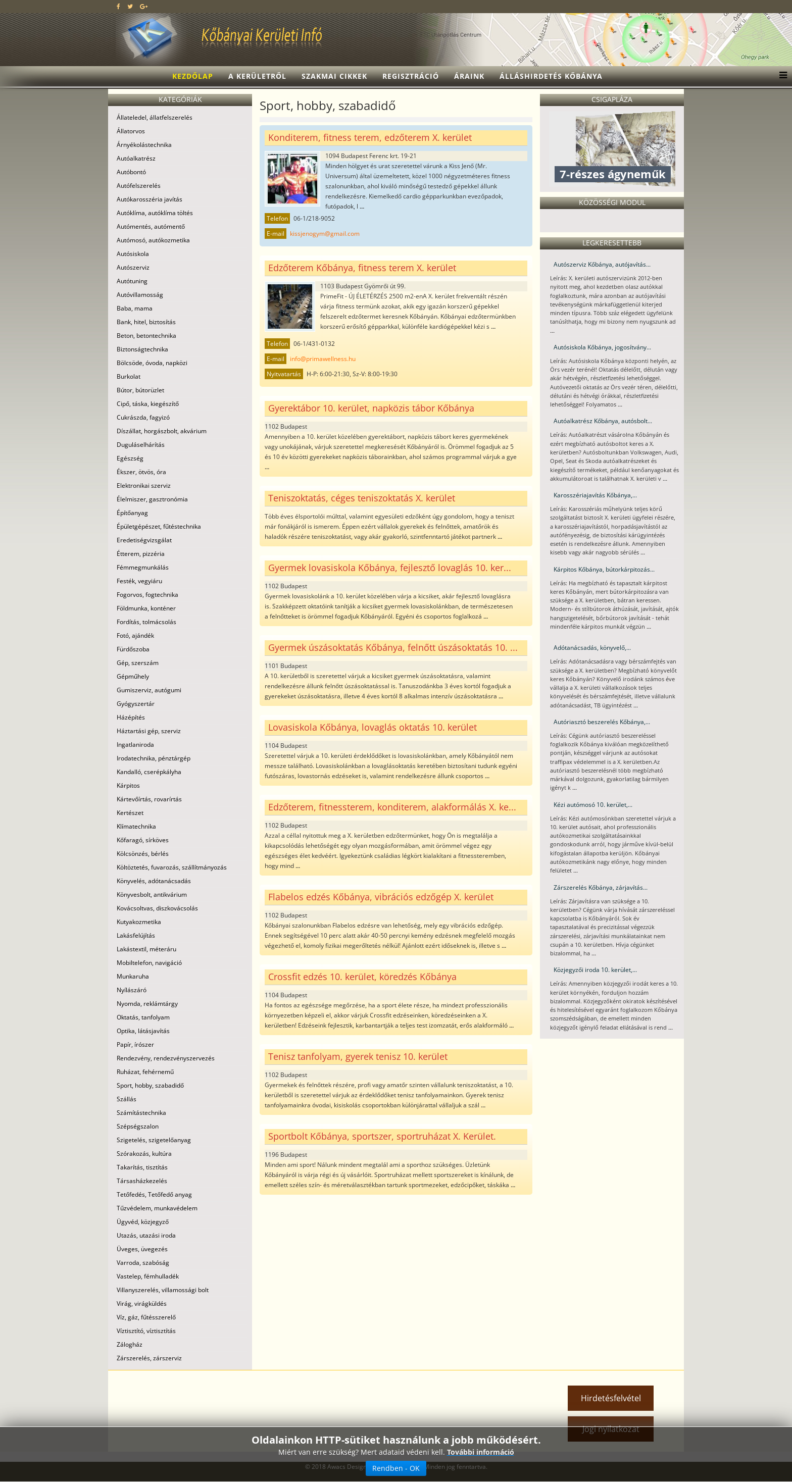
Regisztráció (410, 76)
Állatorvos (131, 131)
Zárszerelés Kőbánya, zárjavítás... (601, 887)
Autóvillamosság (140, 294)
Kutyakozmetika (139, 921)
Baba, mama (135, 308)
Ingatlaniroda (135, 744)
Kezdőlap (192, 76)
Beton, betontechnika (146, 335)
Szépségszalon (138, 1126)
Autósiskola (133, 253)
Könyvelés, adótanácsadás (154, 881)
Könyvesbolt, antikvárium (152, 894)
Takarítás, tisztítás (142, 1167)
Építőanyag (132, 512)
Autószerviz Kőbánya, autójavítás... (602, 264)
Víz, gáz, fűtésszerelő (146, 1317)
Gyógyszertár (136, 703)
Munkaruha (133, 976)
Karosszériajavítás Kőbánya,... (595, 495)
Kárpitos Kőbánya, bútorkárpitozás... (604, 569)
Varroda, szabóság (143, 1262)
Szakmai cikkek (334, 76)
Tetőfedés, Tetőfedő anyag (154, 1194)
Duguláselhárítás (141, 444)
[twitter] (130, 6)
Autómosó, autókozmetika (153, 240)
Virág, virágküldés (142, 1303)
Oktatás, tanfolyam (143, 1017)
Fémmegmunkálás (143, 567)
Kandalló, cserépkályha (149, 772)
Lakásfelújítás (136, 935)
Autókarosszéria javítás (149, 199)
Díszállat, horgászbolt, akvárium (162, 431)
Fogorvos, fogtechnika (147, 594)
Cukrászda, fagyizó (143, 417)
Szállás (126, 1099)
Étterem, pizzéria (141, 553)
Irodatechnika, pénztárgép (153, 758)
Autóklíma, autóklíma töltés (155, 213)
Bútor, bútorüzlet (140, 390)
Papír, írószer (135, 1044)
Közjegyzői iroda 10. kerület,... (595, 969)
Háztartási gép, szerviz (149, 731)
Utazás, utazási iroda (146, 1235)
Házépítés (131, 717)
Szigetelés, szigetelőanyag (154, 1140)
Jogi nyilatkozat (610, 1429)
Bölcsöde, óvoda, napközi (152, 363)
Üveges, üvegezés (142, 1249)
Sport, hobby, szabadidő (150, 1085)
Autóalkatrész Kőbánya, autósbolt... (603, 421)
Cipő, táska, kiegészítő (148, 403)
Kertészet (130, 812)
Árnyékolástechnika (144, 144)
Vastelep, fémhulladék (148, 1276)
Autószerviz (133, 267)
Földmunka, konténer (146, 608)
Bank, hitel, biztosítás (146, 322)
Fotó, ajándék (135, 635)
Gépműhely (133, 676)
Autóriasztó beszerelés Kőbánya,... (602, 722)
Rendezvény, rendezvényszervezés (166, 1058)
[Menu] (780, 76)
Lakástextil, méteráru (146, 949)
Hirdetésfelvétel (611, 1398)
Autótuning (132, 281)
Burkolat (128, 376)
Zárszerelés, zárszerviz (149, 1358)
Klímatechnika (136, 826)
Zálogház (129, 1344)
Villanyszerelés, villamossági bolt (163, 1290)
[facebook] (118, 6)
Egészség (130, 458)
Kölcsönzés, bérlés (143, 853)
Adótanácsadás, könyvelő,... (592, 647)
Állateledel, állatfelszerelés (154, 117)
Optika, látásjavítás (143, 1031)
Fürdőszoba (133, 649)
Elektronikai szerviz (144, 485)
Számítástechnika (141, 1112)
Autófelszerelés (139, 185)
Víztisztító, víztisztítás (146, 1330)
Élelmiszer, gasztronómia (152, 499)
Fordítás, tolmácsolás (146, 622)
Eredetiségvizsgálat (144, 540)
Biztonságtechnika (142, 349)
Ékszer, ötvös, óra (141, 472)
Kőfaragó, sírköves (143, 840)
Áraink (469, 76)
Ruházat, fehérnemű (145, 1071)
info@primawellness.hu (323, 358)
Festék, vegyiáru (139, 581)
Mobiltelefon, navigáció (149, 962)
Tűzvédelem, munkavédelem (157, 1208)
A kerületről (257, 76)
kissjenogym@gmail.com (325, 233)
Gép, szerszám (138, 662)
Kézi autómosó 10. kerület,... (593, 804)
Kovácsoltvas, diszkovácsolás (157, 908)
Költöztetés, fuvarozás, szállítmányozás (172, 867)
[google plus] (143, 6)
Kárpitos (128, 785)
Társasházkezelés (142, 1181)
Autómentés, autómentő (151, 226)
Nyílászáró (131, 990)
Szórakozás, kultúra (144, 1153)
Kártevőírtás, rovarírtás (149, 799)
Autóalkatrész (136, 158)
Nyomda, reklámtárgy (147, 1003)
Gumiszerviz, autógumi (149, 690)
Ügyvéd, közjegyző (143, 1221)
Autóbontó (131, 172)
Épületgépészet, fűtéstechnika (159, 526)
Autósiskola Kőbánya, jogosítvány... (602, 347)
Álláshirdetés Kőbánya (551, 76)
